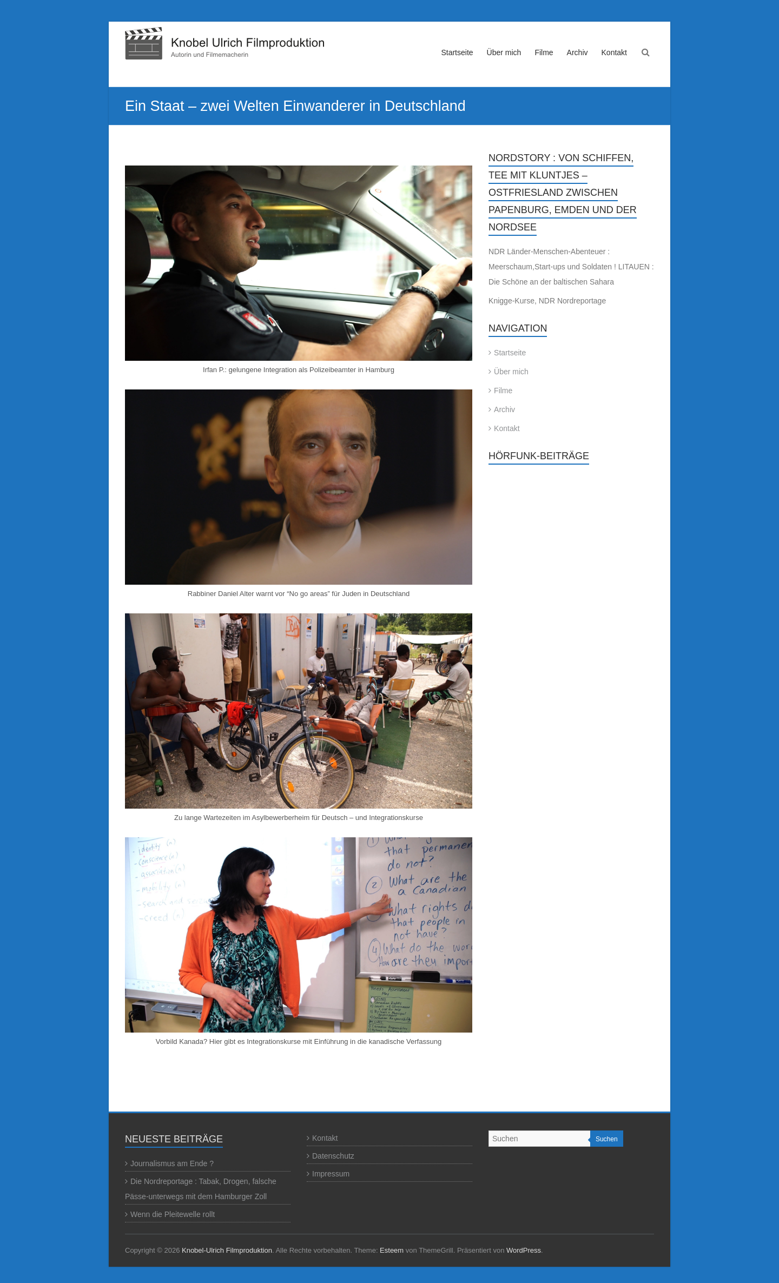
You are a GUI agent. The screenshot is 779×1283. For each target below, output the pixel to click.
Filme (543, 52)
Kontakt (614, 52)
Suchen (607, 1139)
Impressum (330, 1173)
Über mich (504, 52)
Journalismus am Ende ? (172, 1163)
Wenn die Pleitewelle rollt (172, 1214)
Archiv (577, 52)
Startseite (457, 52)
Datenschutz (333, 1156)
